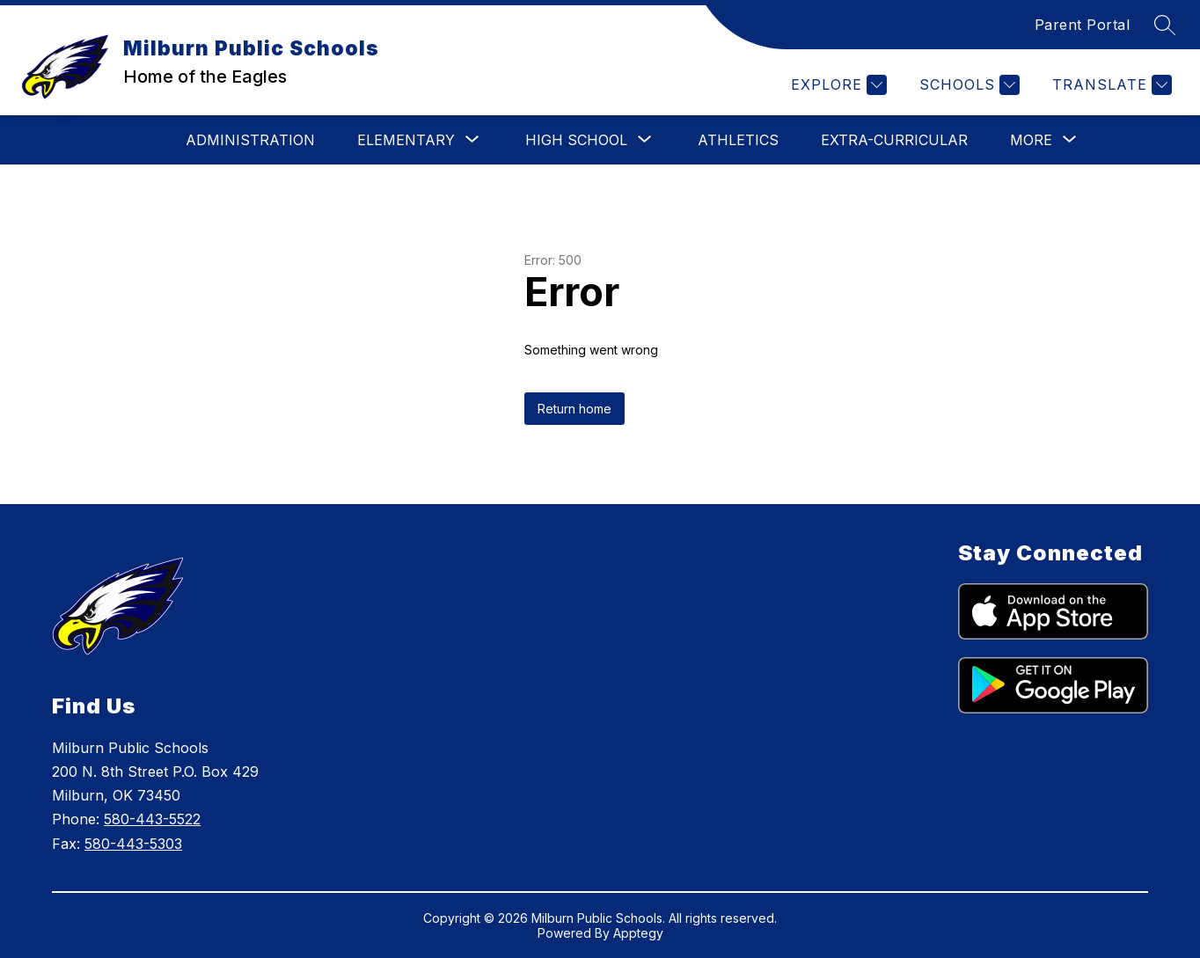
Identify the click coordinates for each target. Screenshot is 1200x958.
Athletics (738, 140)
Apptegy (638, 932)
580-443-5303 (133, 843)
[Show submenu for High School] (576, 139)
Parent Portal (1082, 24)
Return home (574, 408)
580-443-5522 (152, 819)
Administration (250, 140)
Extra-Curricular (894, 140)
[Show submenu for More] (1031, 139)
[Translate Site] (1110, 85)
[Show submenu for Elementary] (406, 139)
